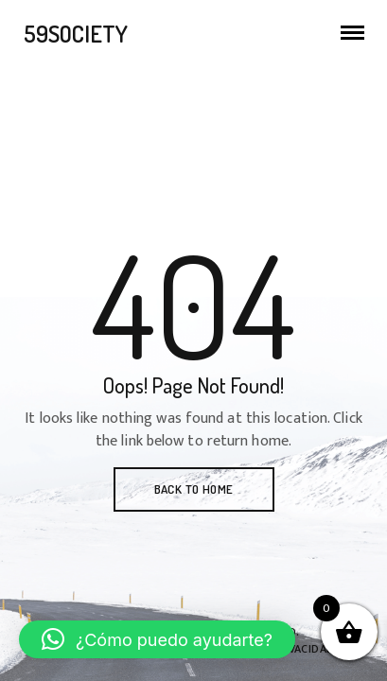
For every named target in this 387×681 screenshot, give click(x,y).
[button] (157, 639)
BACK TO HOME (194, 489)
